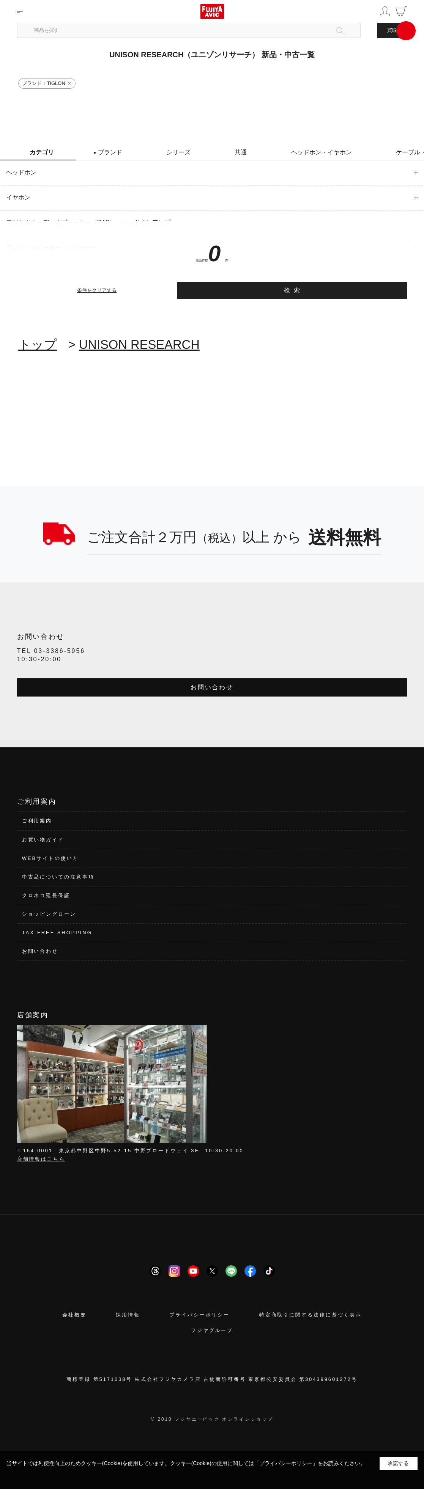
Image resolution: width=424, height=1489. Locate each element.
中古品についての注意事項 (58, 877)
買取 (392, 30)
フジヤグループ (212, 1330)
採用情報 (128, 1315)
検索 (294, 290)
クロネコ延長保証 (46, 895)
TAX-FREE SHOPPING (57, 932)
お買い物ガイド (43, 840)
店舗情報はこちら (41, 1159)
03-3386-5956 (59, 651)
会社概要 (74, 1315)
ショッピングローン (49, 914)
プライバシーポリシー (199, 1315)
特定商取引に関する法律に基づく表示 (310, 1315)
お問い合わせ (212, 687)
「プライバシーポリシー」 (286, 1463)
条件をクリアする (97, 290)
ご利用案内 (37, 821)
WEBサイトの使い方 (50, 858)
